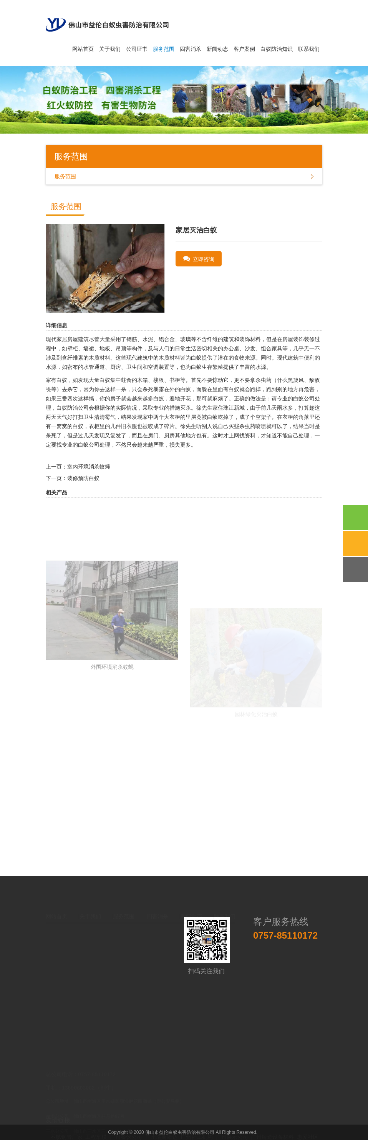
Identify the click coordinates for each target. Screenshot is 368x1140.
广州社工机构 (197, 1123)
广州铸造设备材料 (272, 1123)
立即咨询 (199, 259)
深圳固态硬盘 (116, 1130)
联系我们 (309, 49)
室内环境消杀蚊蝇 (88, 467)
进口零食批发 (81, 1130)
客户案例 (244, 49)
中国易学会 (254, 1130)
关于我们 (110, 49)
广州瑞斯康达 (161, 1123)
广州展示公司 (232, 1123)
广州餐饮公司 (126, 1123)
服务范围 (163, 49)
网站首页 (83, 49)
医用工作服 (189, 1130)
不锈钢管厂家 (66, 1123)
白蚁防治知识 (276, 49)
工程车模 (96, 1123)
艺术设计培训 (222, 1130)
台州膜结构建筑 (154, 1130)
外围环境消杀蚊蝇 (112, 719)
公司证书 (137, 49)
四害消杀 (190, 49)
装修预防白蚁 (83, 478)
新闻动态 (217, 49)
